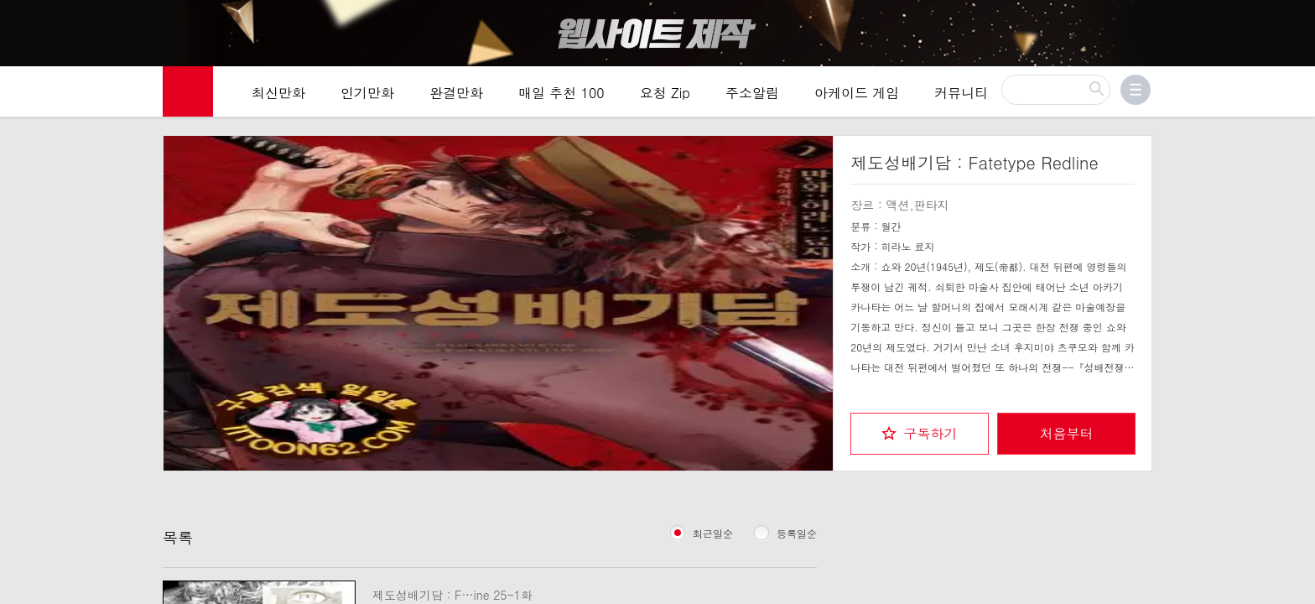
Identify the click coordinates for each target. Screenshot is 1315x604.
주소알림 (752, 93)
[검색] (1055, 91)
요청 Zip (665, 93)
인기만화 (367, 93)
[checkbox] (919, 433)
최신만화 (278, 93)
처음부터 (1067, 432)
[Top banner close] (1295, 17)
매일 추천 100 (561, 93)
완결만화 (456, 93)
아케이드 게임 (856, 93)
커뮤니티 (961, 93)
